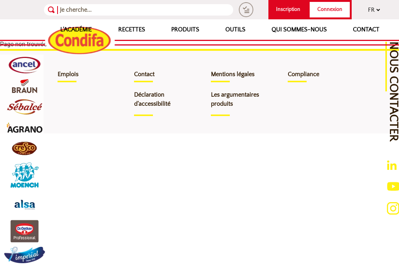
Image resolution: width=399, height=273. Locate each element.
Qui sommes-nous (299, 29)
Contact (366, 29)
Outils (235, 29)
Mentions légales (232, 74)
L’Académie (76, 29)
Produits (185, 29)
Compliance (303, 74)
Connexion (329, 9)
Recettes (131, 29)
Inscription (288, 9)
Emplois (68, 74)
